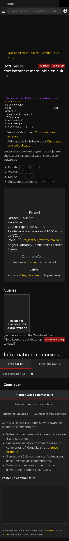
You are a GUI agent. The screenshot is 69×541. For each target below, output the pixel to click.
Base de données (17, 53)
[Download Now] (54, 339)
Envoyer (32, 262)
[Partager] (65, 11)
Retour (9, 4)
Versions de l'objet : (21, 132)
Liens (46, 65)
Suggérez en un (32, 275)
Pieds (10, 58)
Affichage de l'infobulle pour (27, 141)
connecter (49, 530)
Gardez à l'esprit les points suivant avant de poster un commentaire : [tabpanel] (34, 478)
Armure (46, 53)
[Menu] (3, 11)
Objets (35, 53)
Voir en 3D (58, 65)
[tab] (15, 364)
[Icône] (10, 88)
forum (48, 465)
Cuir (56, 53)
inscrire (5, 534)
